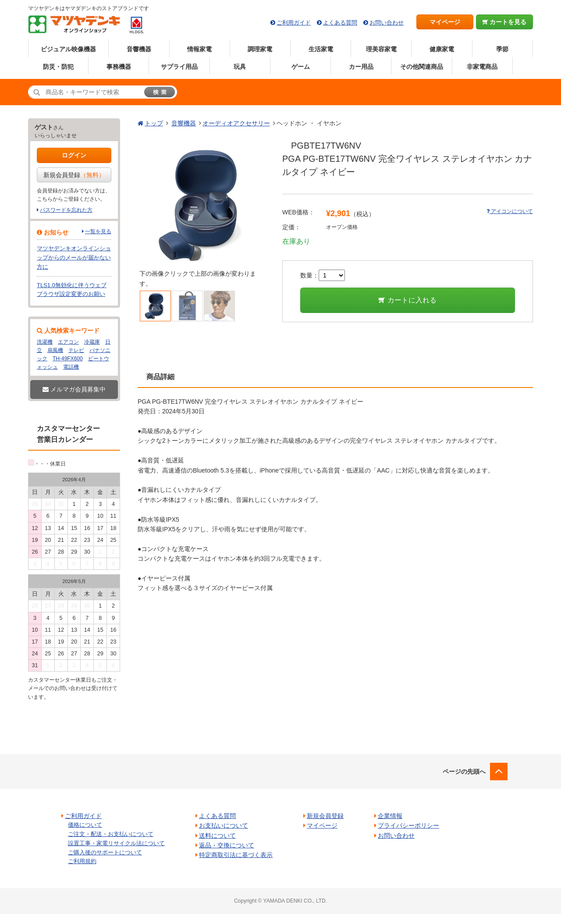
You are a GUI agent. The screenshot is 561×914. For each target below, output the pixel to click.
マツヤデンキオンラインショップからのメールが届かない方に (74, 257)
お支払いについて (223, 825)
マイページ (445, 21)
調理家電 (260, 49)
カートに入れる (407, 300)
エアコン (68, 342)
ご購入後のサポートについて (105, 852)
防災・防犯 (58, 66)
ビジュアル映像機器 (68, 49)
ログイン (74, 155)
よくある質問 (340, 22)
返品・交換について (226, 845)
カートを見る (505, 21)
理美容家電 (381, 49)
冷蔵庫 (92, 342)
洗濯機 (45, 342)
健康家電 (442, 49)
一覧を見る (98, 231)
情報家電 (199, 49)
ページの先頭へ (464, 771)
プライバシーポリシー (408, 825)
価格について (85, 825)
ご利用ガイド (294, 22)
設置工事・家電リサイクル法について (116, 843)
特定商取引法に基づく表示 (236, 854)
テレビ (76, 350)
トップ (154, 123)
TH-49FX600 (68, 359)
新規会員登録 (74, 174)
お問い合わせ (386, 22)
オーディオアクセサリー (236, 123)
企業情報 (390, 815)
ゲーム (300, 66)
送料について (217, 835)
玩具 (240, 66)
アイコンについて (509, 211)
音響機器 (139, 49)
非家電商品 (482, 66)
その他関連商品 (421, 66)
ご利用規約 (82, 861)
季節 (502, 49)
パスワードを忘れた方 (66, 210)
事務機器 (119, 66)
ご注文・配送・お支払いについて (110, 834)
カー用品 (361, 66)
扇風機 (55, 350)
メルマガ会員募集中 (74, 389)
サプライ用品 (179, 66)
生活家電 (321, 49)
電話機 (71, 367)
